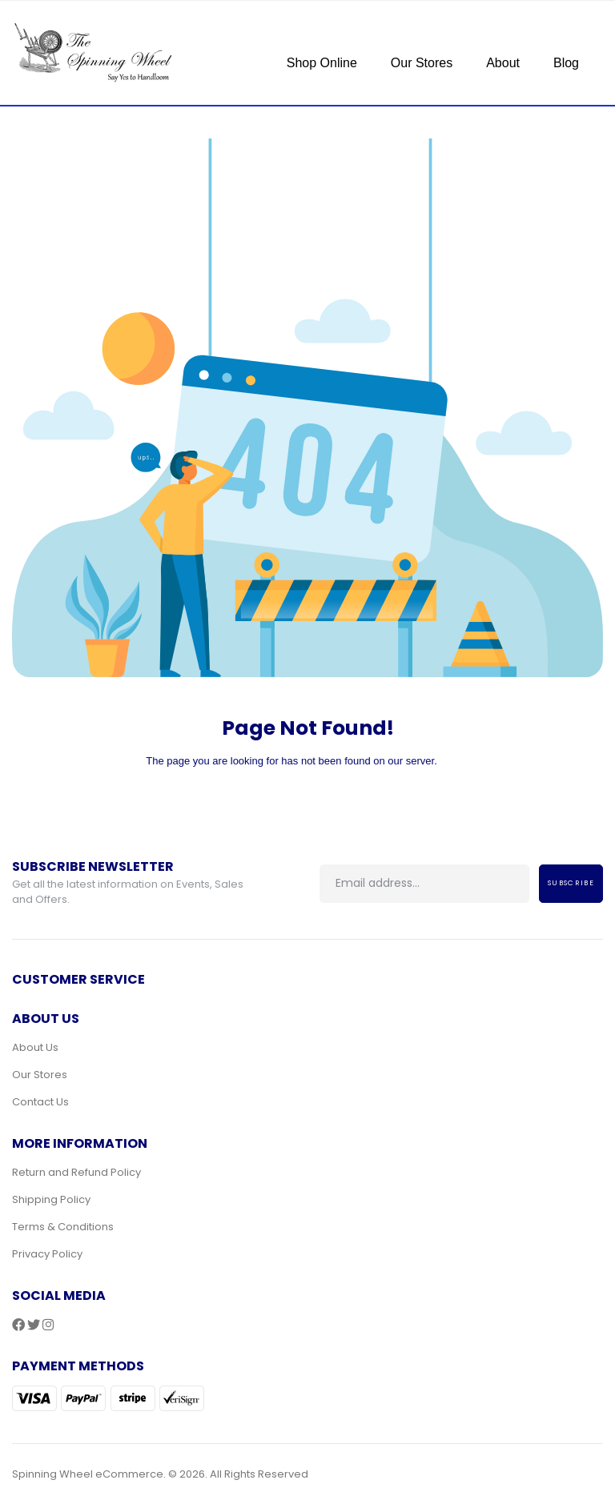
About (503, 63)
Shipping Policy (51, 1199)
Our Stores (421, 63)
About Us (35, 1047)
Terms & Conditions (63, 1226)
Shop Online (322, 63)
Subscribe (571, 883)
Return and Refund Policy (76, 1172)
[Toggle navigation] (285, 35)
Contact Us (40, 1101)
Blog (566, 63)
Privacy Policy (47, 1253)
